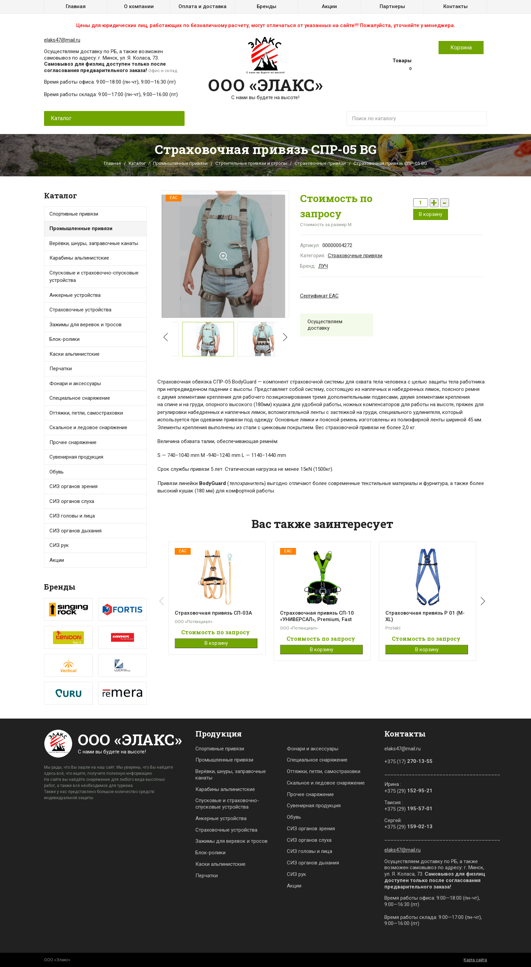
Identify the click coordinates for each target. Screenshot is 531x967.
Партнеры (392, 6)
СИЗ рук (296, 874)
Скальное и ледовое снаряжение (88, 427)
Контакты (455, 6)
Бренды (266, 6)
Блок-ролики (210, 853)
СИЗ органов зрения (73, 486)
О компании (139, 6)
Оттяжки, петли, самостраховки (323, 771)
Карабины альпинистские (225, 789)
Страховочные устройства (80, 310)
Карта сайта (475, 960)
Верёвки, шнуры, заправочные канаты (230, 774)
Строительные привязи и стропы (251, 163)
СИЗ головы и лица (72, 516)
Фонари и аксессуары (75, 383)
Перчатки (60, 369)
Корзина (461, 47)
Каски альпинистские (220, 864)
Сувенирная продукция (76, 457)
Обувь (56, 472)
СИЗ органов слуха (71, 501)
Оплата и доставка (202, 6)
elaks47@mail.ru (62, 40)
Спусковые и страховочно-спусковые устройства (94, 277)
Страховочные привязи (320, 163)
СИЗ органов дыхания (75, 531)
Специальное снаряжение (317, 760)
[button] (283, 336)
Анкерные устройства (75, 295)
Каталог (137, 163)
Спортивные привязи (73, 214)
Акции (329, 6)
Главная (76, 6)
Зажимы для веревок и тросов (85, 325)
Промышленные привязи (180, 163)
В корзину (430, 214)
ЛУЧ (323, 266)
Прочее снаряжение (73, 442)
